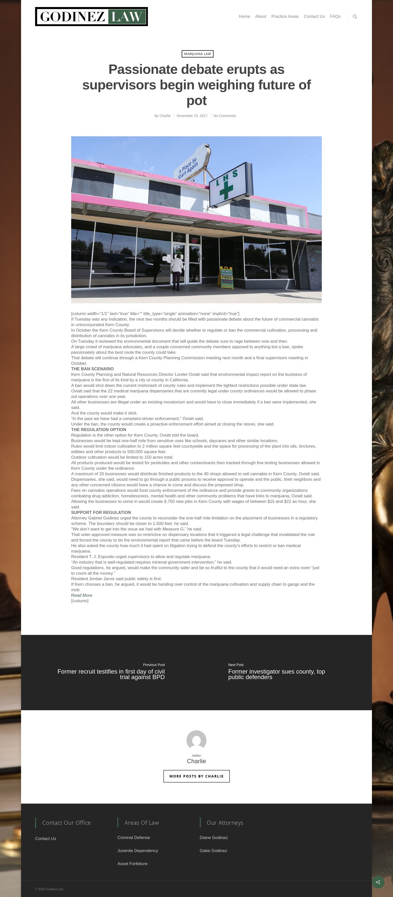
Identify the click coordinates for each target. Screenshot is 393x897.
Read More (81, 595)
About (260, 16)
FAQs (335, 16)
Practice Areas (285, 16)
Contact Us (314, 16)
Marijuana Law (197, 54)
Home (244, 16)
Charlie (165, 116)
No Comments (225, 116)
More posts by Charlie (196, 776)
